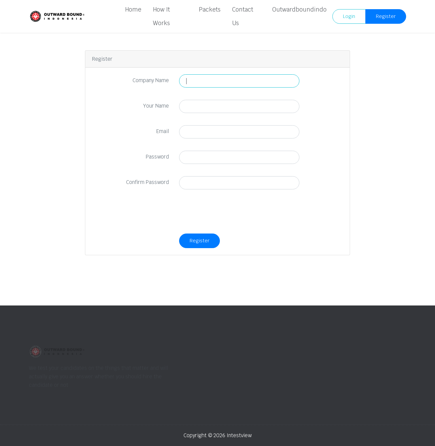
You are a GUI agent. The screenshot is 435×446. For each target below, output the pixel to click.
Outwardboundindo (299, 9)
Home (133, 9)
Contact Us (242, 16)
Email (162, 131)
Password (157, 156)
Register (386, 16)
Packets (210, 9)
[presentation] (230, 215)
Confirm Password (147, 182)
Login (349, 16)
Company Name (151, 80)
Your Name (156, 106)
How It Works (161, 16)
